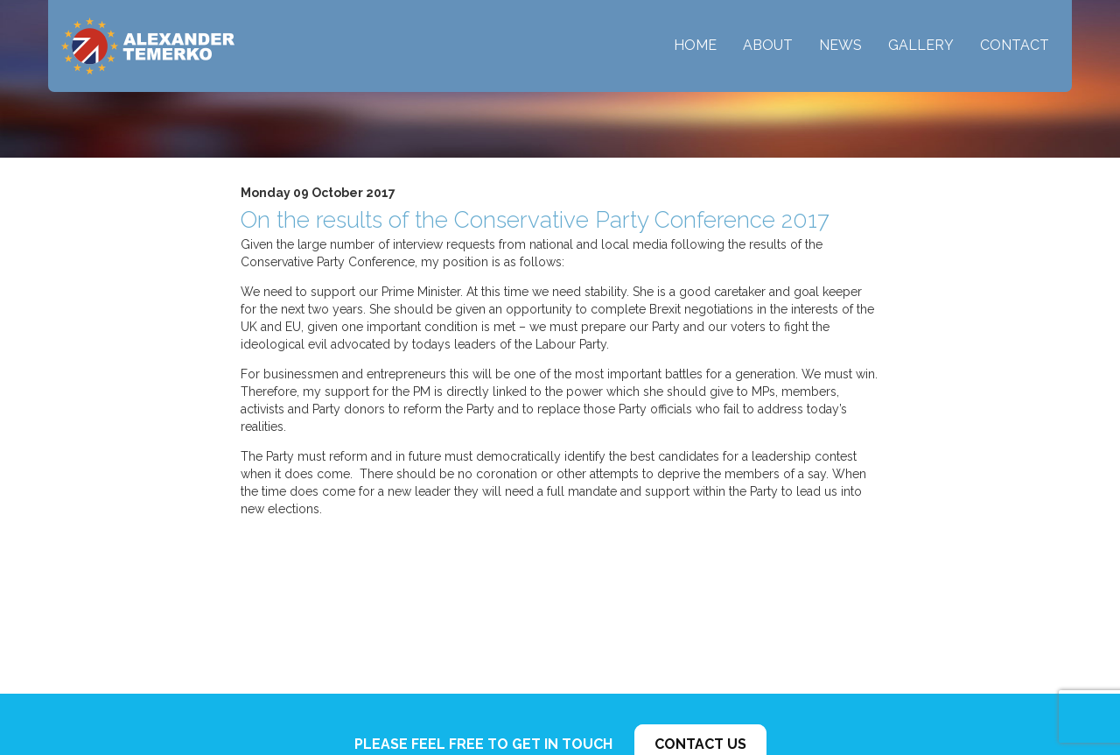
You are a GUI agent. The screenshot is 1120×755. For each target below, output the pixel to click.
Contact (1014, 45)
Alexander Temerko (147, 46)
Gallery (921, 45)
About (768, 45)
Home (695, 45)
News (840, 45)
